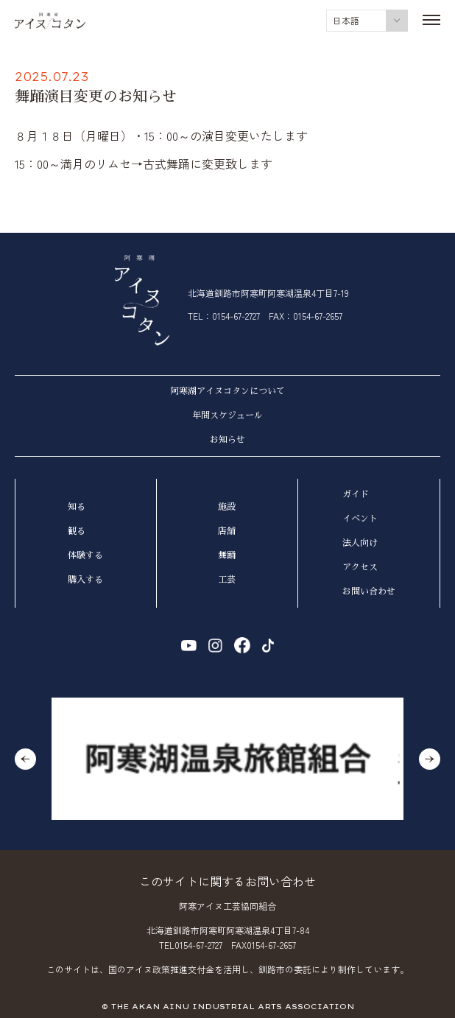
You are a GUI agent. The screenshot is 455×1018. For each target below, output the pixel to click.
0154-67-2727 (236, 315)
